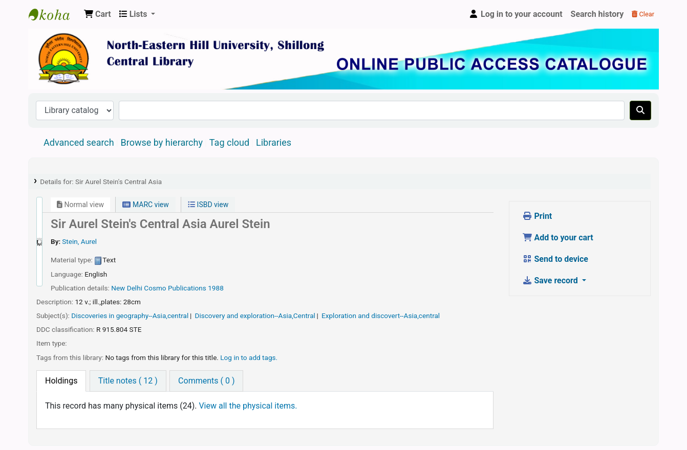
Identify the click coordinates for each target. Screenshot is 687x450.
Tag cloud (229, 142)
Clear (643, 14)
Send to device (555, 259)
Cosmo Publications (175, 288)
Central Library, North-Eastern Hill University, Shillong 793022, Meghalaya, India (54, 14)
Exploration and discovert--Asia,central (380, 315)
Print (537, 216)
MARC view (145, 204)
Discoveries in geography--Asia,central (129, 315)
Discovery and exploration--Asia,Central (255, 315)
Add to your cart (557, 237)
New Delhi (126, 288)
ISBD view (208, 204)
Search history (597, 14)
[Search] (640, 110)
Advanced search (79, 142)
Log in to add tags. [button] (248, 357)
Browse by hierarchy (162, 142)
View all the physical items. (248, 406)
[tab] (61, 381)
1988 (216, 288)
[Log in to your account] (515, 14)
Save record (551, 280)
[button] (97, 14)
